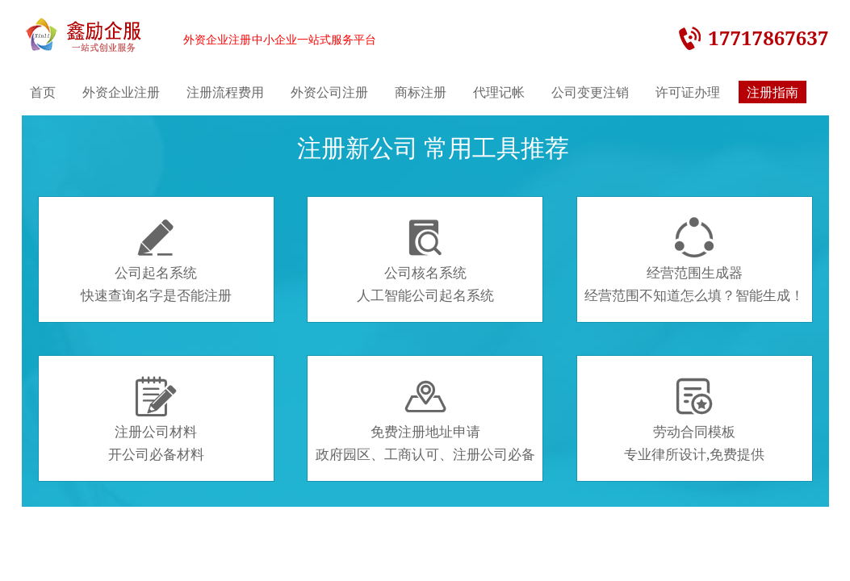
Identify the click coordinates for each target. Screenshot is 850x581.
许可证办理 (687, 92)
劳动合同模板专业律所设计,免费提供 (694, 419)
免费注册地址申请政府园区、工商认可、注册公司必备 (425, 419)
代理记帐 (499, 92)
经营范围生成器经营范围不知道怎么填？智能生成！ (694, 260)
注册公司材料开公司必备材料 (156, 419)
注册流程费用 (225, 92)
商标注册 (420, 92)
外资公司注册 (329, 92)
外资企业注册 (121, 92)
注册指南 (772, 92)
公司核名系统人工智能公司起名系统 (425, 260)
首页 (43, 92)
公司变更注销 (590, 92)
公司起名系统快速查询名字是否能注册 (156, 260)
